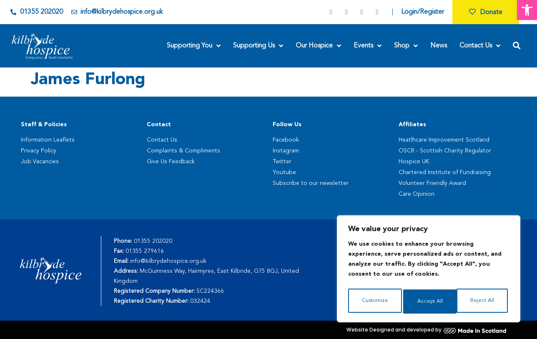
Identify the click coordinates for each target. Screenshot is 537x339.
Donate (485, 12)
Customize (374, 301)
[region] (428, 270)
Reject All (429, 301)
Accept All (483, 301)
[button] (527, 10)
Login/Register (422, 12)
